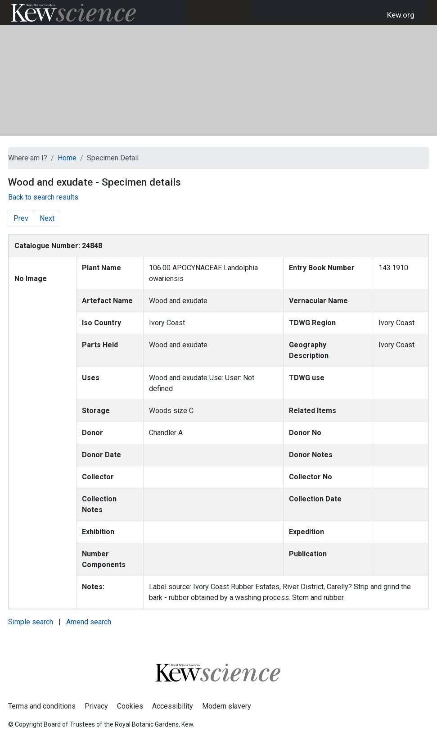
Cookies (130, 706)
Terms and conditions (42, 706)
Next (47, 218)
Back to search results (43, 197)
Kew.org (400, 14)
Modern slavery (226, 706)
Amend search (88, 622)
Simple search (30, 622)
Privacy (96, 706)
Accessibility (172, 706)
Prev (21, 218)
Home (67, 158)
